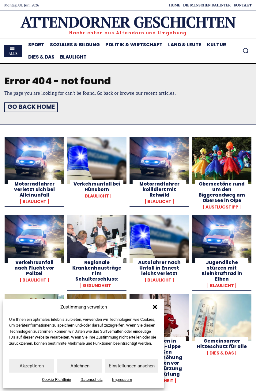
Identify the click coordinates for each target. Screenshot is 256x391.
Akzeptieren (32, 366)
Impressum (122, 379)
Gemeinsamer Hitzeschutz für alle (222, 343)
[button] (155, 307)
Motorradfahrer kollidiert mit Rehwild (159, 188)
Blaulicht (34, 200)
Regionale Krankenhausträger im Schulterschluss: (96, 269)
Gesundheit (97, 284)
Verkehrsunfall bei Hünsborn (96, 186)
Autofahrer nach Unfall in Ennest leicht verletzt (159, 267)
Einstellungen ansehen (132, 366)
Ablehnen (79, 366)
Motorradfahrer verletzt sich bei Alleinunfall (34, 188)
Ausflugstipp (221, 206)
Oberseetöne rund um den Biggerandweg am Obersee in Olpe (221, 191)
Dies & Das (221, 352)
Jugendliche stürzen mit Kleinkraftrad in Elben (221, 269)
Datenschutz (92, 379)
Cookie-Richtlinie (56, 379)
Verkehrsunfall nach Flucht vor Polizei (34, 267)
